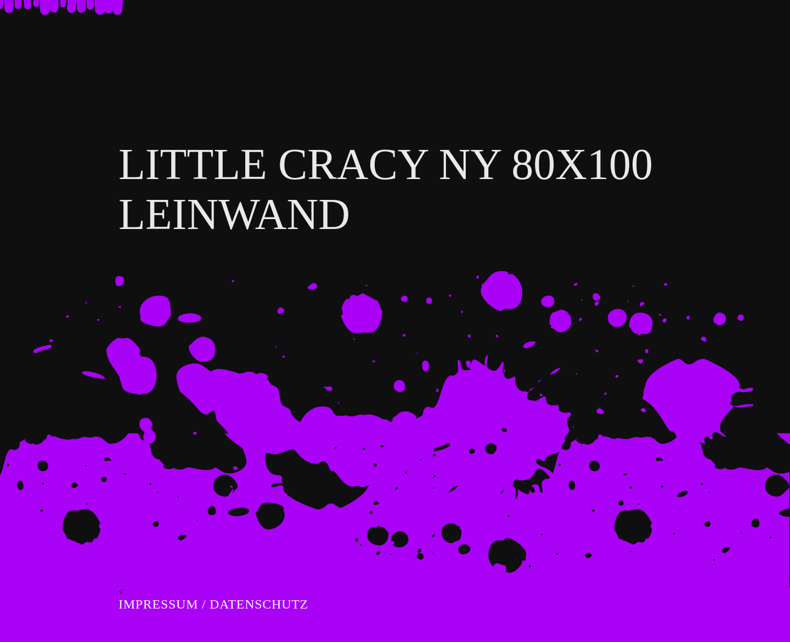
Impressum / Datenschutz (213, 604)
